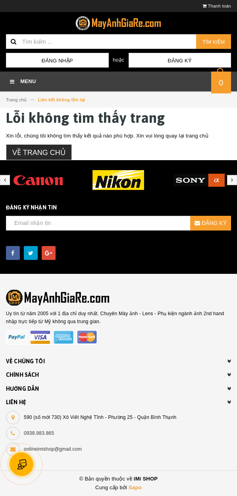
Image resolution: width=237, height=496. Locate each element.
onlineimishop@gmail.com (53, 449)
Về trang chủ (39, 153)
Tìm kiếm (213, 42)
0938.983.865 (39, 433)
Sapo (135, 487)
